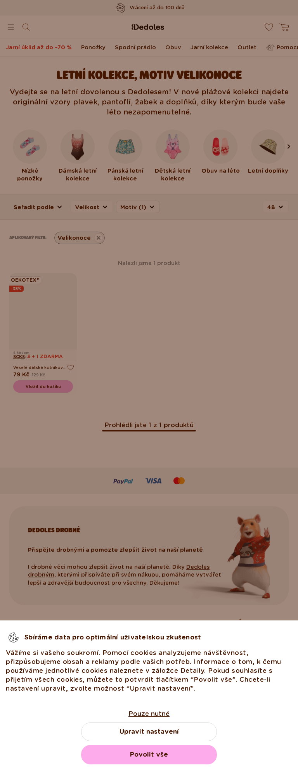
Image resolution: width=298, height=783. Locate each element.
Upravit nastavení (149, 731)
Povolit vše (149, 754)
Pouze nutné (149, 713)
